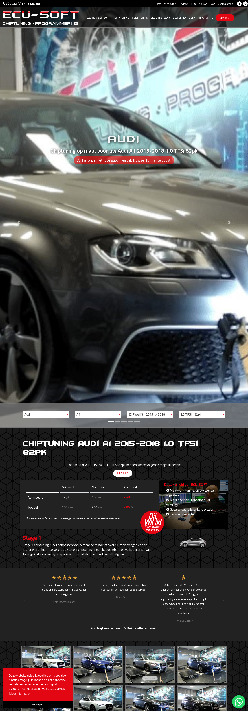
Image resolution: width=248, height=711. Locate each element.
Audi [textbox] (27, 414)
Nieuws (203, 4)
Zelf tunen (184, 17)
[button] (18, 213)
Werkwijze (170, 4)
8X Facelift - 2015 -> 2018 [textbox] (146, 414)
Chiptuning (122, 17)
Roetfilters (140, 17)
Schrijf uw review (105, 628)
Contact (225, 18)
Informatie (205, 17)
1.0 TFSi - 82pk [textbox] (191, 414)
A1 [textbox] (78, 414)
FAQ (193, 4)
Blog (212, 4)
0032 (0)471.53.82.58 (21, 3)
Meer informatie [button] (19, 693)
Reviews (184, 4)
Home (158, 4)
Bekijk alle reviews (140, 628)
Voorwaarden (225, 4)
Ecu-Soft (99, 17)
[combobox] (46, 414)
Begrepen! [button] (37, 704)
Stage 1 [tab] (123, 473)
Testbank (160, 17)
